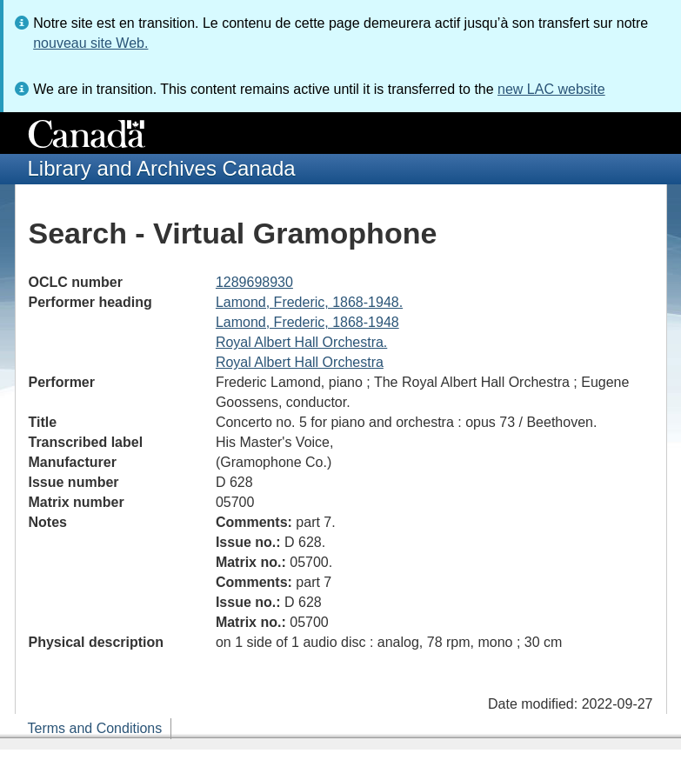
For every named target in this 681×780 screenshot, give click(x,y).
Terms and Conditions (95, 728)
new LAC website (551, 89)
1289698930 (254, 282)
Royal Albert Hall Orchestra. (301, 342)
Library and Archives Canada (162, 168)
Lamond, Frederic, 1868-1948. (309, 302)
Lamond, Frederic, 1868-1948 (307, 322)
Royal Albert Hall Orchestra (300, 362)
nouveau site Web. (90, 43)
